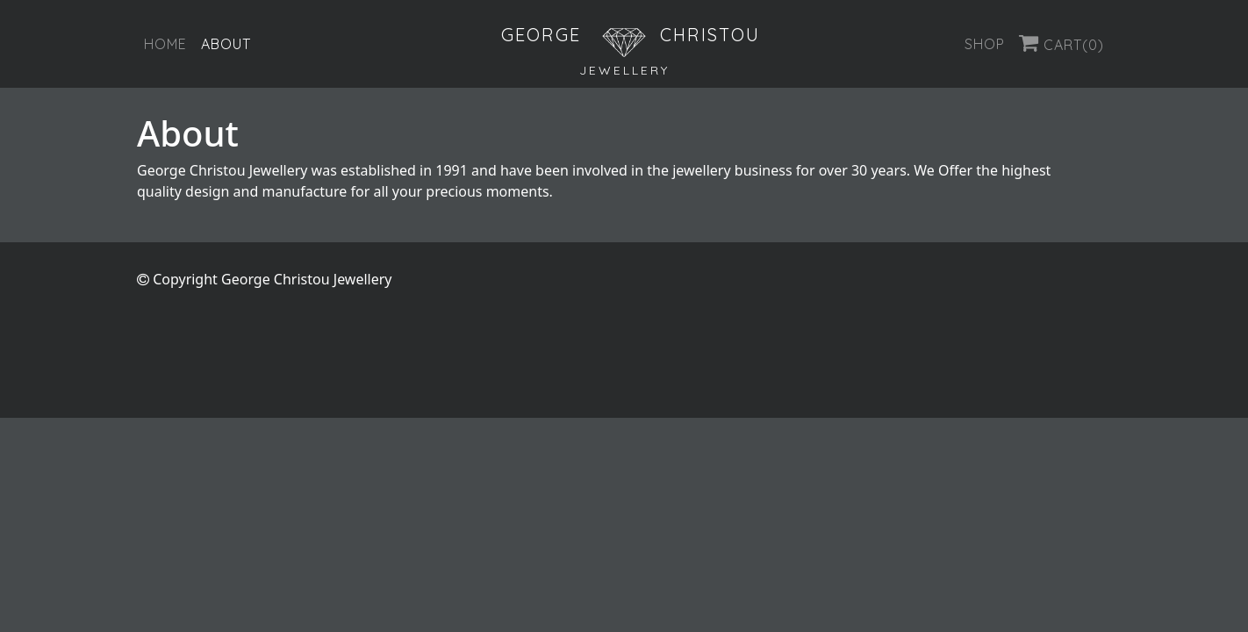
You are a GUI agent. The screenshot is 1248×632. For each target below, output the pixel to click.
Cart (1061, 43)
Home (165, 44)
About (226, 44)
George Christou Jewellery (306, 279)
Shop (985, 44)
